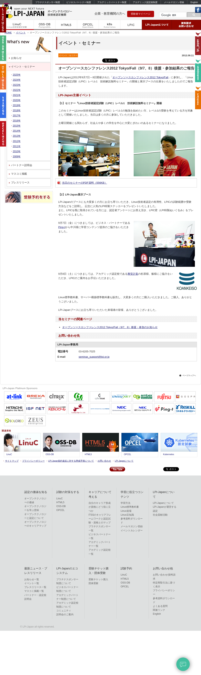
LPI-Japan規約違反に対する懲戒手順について (71, 461)
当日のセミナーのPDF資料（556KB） (84, 182)
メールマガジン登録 (174, 2)
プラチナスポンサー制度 (47, 2)
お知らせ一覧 (31, 579)
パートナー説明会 (21, 165)
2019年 (17, 105)
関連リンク (159, 610)
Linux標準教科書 (130, 506)
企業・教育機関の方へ (109, 13)
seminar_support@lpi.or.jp (94, 356)
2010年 (17, 151)
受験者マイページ (140, 13)
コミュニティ (63, 610)
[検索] (172, 15)
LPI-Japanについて (157, 25)
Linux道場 (126, 511)
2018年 (17, 110)
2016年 (17, 120)
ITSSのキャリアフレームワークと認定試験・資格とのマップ (100, 518)
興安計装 (133, 273)
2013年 (17, 136)
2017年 (17, 115)
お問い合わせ (104, 461)
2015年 (17, 125)
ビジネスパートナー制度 (78, 2)
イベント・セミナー (23, 66)
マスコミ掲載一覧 (34, 591)
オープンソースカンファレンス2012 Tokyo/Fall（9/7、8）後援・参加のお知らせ (110, 327)
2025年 (17, 74)
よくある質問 (160, 606)
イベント (21, 32)
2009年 (17, 156)
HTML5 (66, 25)
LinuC (17, 25)
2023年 (17, 85)
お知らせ (16, 58)
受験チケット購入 (98, 579)
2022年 (17, 90)
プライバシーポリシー (33, 461)
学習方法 (125, 503)
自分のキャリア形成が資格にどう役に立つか (100, 507)
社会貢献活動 (160, 514)
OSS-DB (45, 25)
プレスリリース (20, 182)
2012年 (17, 141)
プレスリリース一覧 (35, 587)
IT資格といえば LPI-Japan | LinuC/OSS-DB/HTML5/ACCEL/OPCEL (43, 12)
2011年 (17, 146)
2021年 (17, 95)
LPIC (131, 25)
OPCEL (88, 25)
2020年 (17, 100)
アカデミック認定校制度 (145, 2)
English (194, 2)
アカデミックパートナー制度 (112, 2)
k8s (109, 25)
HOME (8, 32)
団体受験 (93, 583)
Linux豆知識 (127, 514)
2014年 (17, 130)
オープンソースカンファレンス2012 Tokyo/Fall (140, 77)
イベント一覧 (31, 583)
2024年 (17, 79)
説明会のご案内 (64, 614)
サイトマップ (12, 461)
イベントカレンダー (132, 530)
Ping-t (61, 227)
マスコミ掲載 (19, 173)
